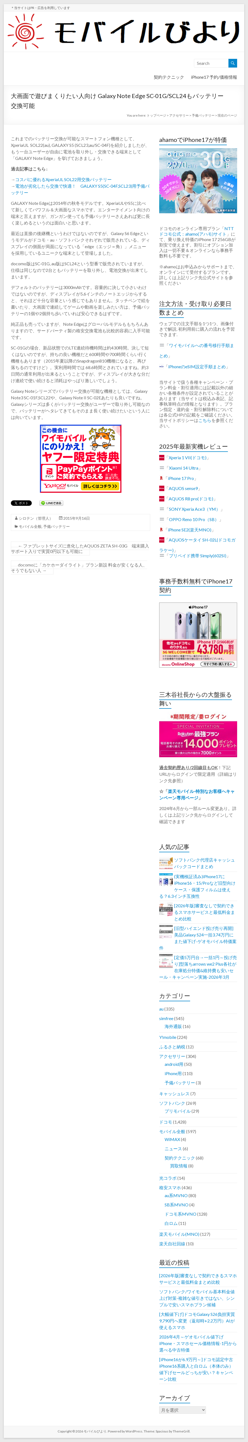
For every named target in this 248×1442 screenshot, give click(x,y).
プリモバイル (178, 1111)
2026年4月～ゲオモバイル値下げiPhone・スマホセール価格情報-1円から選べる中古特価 (198, 1343)
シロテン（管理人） (36, 518)
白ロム (171, 1223)
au (161, 1008)
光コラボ (168, 1178)
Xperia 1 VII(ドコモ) (187, 457)
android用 (174, 1064)
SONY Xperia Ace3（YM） (194, 509)
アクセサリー (172, 1056)
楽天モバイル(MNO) (179, 1234)
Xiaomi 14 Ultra (183, 467)
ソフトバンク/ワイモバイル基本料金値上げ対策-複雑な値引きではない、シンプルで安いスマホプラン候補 (197, 1298)
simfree (166, 1018)
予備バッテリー (56, 526)
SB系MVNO (177, 1204)
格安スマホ (170, 1187)
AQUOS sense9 (183, 488)
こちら (204, 420)
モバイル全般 (30, 526)
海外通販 (173, 1026)
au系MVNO (176, 1195)
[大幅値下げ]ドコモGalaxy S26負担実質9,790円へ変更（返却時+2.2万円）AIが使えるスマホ (197, 1321)
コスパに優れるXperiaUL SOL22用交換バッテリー (63, 179)
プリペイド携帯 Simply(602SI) (197, 555)
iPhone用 (173, 1073)
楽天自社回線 (172, 1243)
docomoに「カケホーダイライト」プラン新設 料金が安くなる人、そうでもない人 (79, 567)
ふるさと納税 (172, 1046)
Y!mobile (167, 1037)
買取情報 (178, 1165)
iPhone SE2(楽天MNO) (189, 529)
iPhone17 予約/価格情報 (214, 77)
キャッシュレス (174, 1093)
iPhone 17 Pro (181, 478)
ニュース (173, 1148)
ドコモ (165, 1121)
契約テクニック (169, 77)
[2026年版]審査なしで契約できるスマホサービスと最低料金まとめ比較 (204, 912)
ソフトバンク (172, 1103)
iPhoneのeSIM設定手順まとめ (197, 366)
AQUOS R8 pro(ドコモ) (191, 498)
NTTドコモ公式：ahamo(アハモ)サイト (196, 231)
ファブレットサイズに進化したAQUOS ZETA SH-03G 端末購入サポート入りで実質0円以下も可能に (80, 548)
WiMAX (172, 1139)
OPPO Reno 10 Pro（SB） (194, 519)
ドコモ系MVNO (180, 1213)
